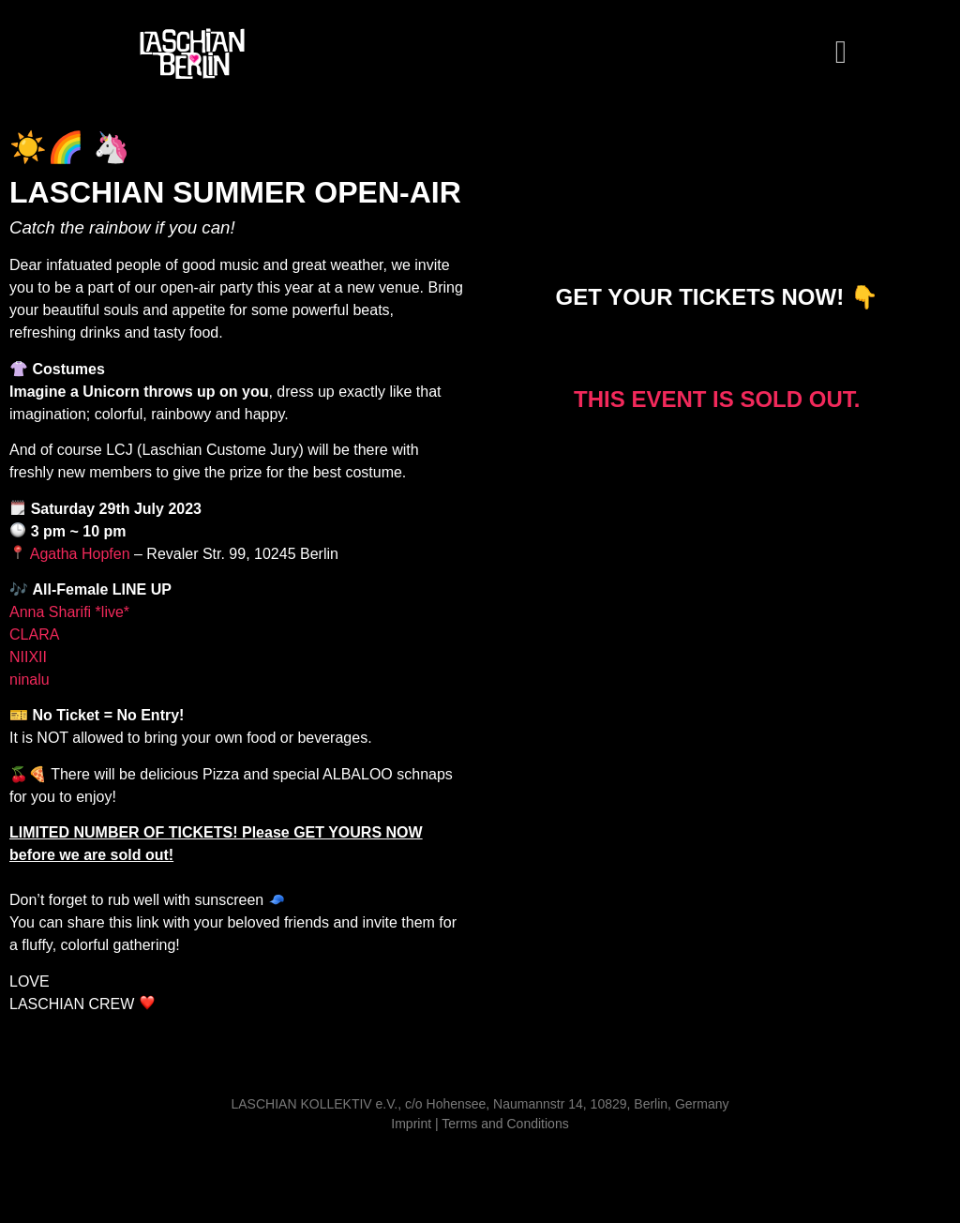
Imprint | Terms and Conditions (479, 1123)
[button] (840, 53)
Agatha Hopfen (77, 554)
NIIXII (30, 657)
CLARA (36, 634)
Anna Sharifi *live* (73, 612)
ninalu (29, 679)
